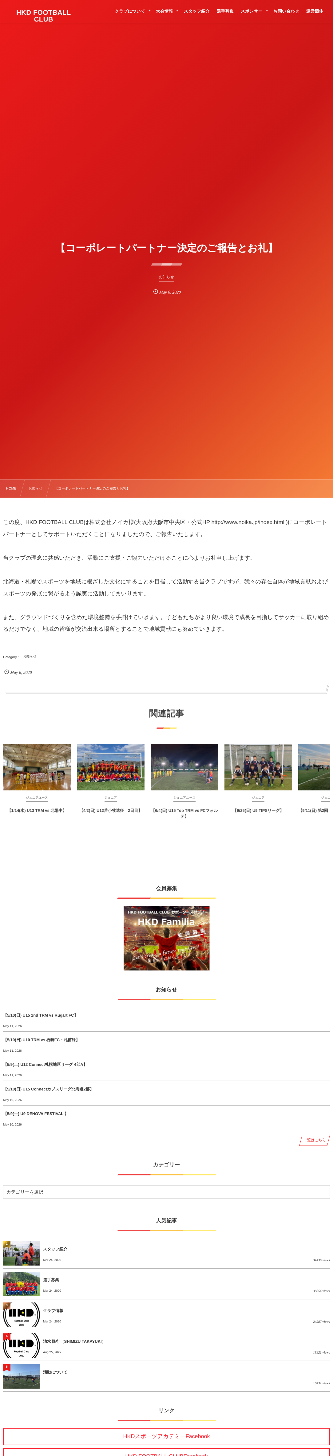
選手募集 (51, 1280)
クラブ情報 (53, 1310)
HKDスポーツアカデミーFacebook (166, 1436)
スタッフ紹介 (55, 1249)
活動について (55, 1372)
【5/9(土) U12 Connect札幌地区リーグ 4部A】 (45, 1064)
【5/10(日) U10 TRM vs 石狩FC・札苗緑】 (41, 1040)
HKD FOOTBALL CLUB (43, 16)
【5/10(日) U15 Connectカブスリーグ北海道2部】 (48, 1089)
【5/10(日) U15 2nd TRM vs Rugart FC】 (40, 1015)
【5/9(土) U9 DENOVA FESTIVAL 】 (36, 1113)
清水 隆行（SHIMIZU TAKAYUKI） (74, 1341)
